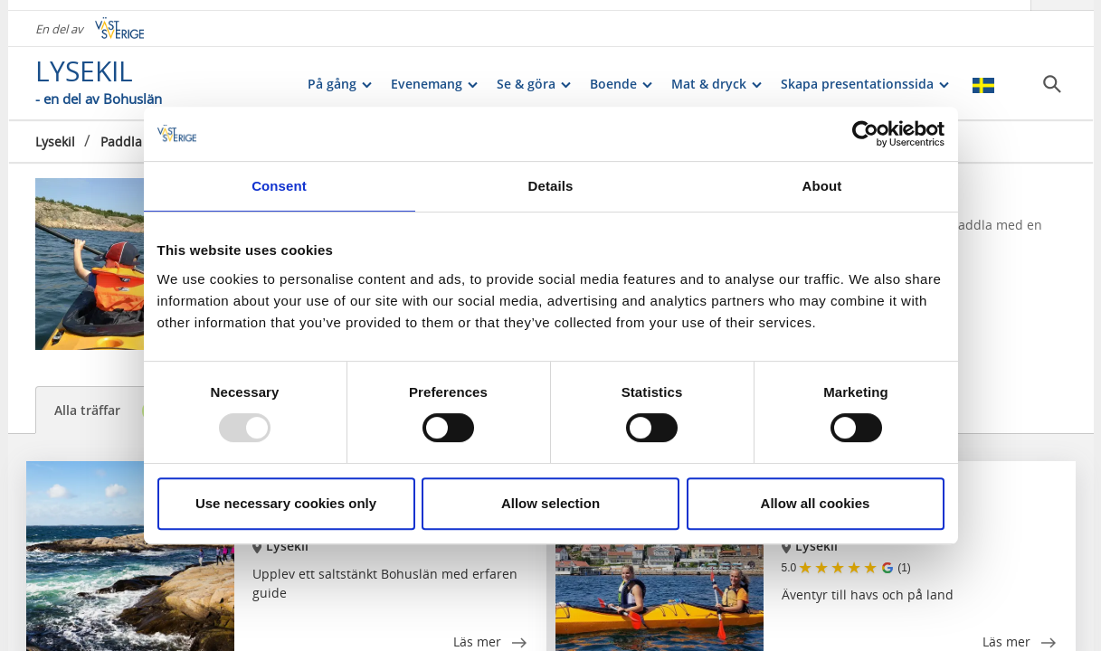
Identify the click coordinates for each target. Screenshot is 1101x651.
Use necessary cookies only (285, 503)
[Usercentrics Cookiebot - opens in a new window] (865, 133)
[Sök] (1052, 73)
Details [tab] (551, 185)
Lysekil (55, 130)
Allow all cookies (815, 503)
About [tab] (822, 185)
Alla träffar (110, 411)
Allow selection (550, 503)
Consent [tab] (279, 185)
